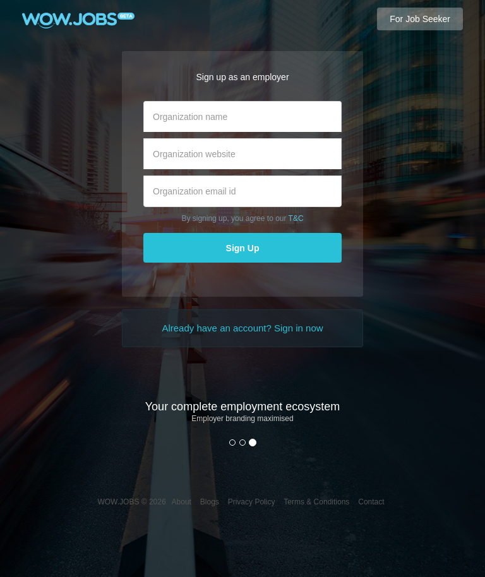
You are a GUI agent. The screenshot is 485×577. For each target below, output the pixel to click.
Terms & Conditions (316, 501)
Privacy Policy (251, 501)
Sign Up (243, 248)
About (181, 501)
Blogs (209, 501)
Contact (371, 501)
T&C (296, 218)
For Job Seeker (420, 19)
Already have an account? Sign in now (242, 328)
